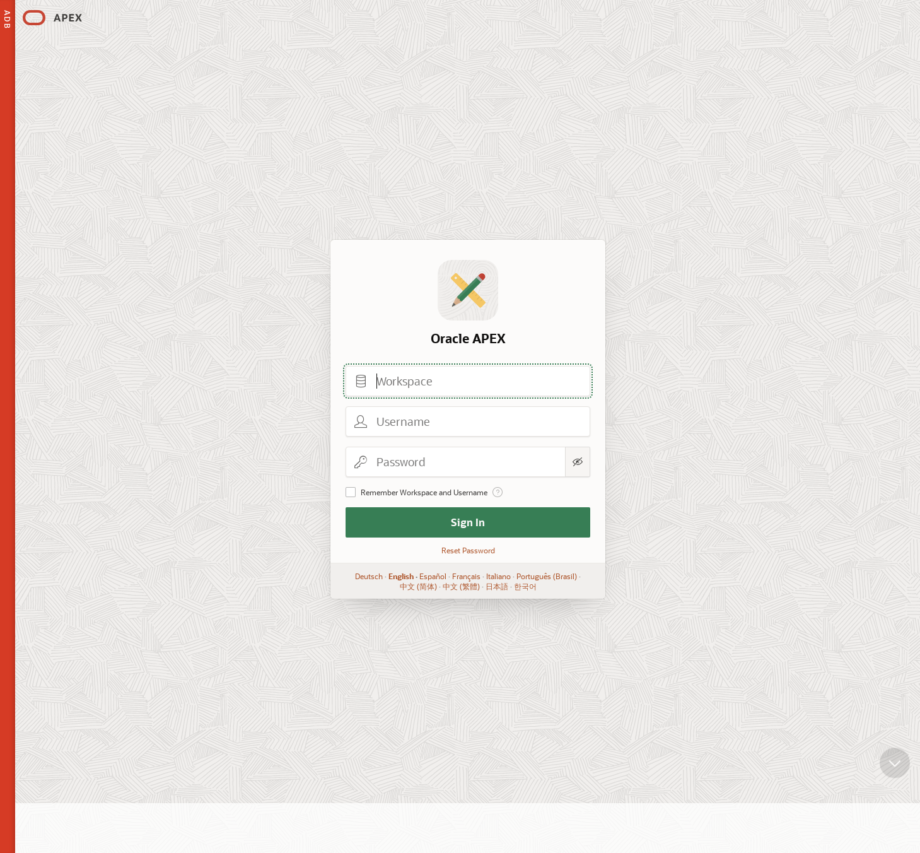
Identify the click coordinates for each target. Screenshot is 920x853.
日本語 (496, 586)
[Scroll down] (895, 773)
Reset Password (467, 550)
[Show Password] (577, 462)
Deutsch (369, 576)
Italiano (498, 576)
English (401, 576)
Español (432, 576)
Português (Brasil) (546, 576)
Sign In (468, 522)
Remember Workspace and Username (424, 492)
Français (466, 576)
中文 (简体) (417, 586)
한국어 (524, 586)
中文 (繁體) (460, 586)
